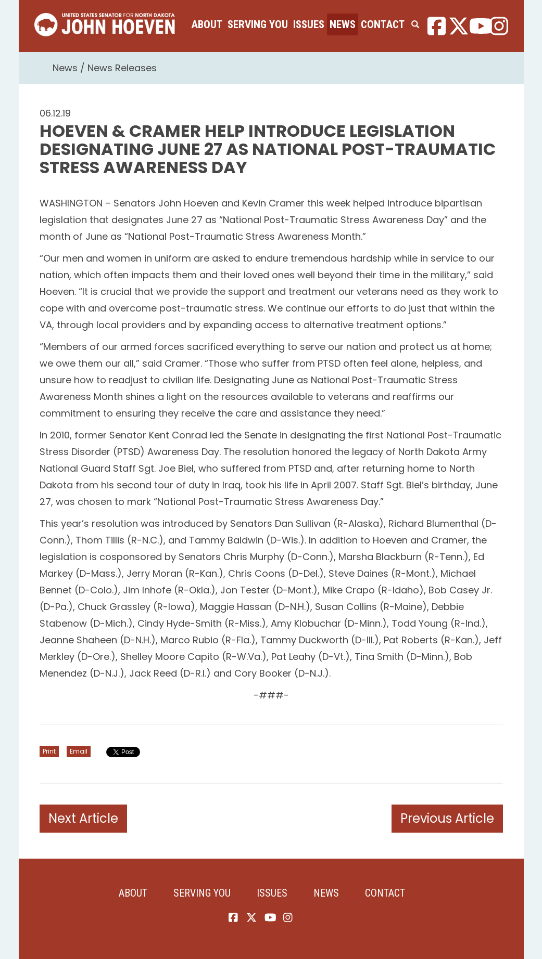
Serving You (258, 24)
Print (49, 751)
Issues (308, 24)
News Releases (122, 67)
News (343, 24)
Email (78, 751)
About (206, 24)
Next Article (83, 818)
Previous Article (447, 818)
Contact (383, 24)
